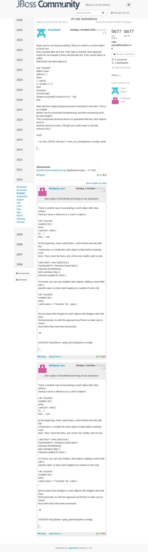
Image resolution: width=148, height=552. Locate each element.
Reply (40, 175)
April (19, 212)
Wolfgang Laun (57, 188)
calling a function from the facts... (52, 22)
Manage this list (120, 13)
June (19, 206)
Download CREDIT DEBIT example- (114, 22)
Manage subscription (123, 54)
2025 (20, 30)
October (21, 193)
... (38, 148)
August (20, 199)
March (20, 215)
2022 (20, 59)
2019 (20, 89)
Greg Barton (54, 30)
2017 (20, 109)
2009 (20, 234)
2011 (20, 169)
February (21, 218)
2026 (20, 20)
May (19, 209)
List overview (22, 273)
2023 (20, 50)
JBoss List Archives (63, 5)
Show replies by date (96, 183)
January (21, 222)
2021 (20, 69)
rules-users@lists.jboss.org (121, 45)
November (22, 190)
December (22, 187)
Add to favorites (120, 67)
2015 (20, 129)
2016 (20, 119)
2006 (20, 264)
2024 (20, 39)
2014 (20, 139)
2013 (20, 149)
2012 (20, 159)
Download (21, 280)
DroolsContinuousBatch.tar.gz (51, 170)
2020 (20, 79)
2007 (20, 254)
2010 (20, 179)
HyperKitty (73, 548)
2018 (20, 99)
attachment (55, 356)
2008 (20, 244)
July (19, 202)
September (22, 196)
